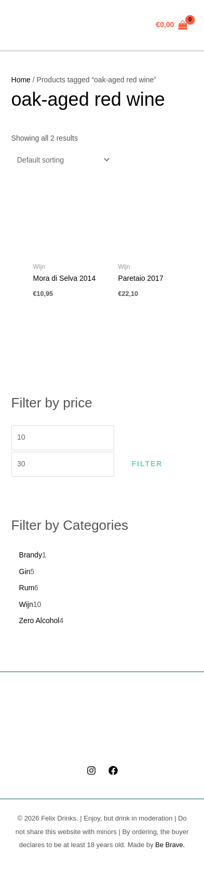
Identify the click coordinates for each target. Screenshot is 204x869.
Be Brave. (170, 845)
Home (21, 80)
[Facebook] (113, 770)
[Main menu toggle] (23, 25)
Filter (146, 464)
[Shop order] (61, 160)
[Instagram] (91, 770)
